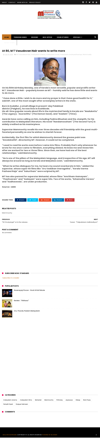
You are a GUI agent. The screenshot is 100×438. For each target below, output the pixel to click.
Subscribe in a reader (10, 278)
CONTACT (12, 2)
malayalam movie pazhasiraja (71, 55)
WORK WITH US (22, 2)
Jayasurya (69, 400)
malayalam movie (52, 55)
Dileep (78, 400)
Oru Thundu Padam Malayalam (27, 311)
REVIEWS (34, 37)
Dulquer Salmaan (22, 405)
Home (6, 37)
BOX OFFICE (47, 37)
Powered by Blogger (49, 435)
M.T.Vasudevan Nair (23, 55)
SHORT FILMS (9, 43)
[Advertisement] (50, 25)
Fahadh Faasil (8, 405)
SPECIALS (76, 37)
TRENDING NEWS (20, 37)
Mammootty (87, 55)
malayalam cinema (38, 55)
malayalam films (26, 400)
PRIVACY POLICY (35, 2)
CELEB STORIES (63, 37)
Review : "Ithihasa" (21, 301)
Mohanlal (38, 400)
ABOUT (4, 2)
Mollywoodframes (10, 435)
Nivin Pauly (87, 400)
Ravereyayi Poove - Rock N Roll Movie (29, 290)
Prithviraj (59, 400)
